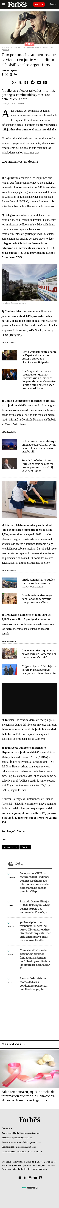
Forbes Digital (9, 70)
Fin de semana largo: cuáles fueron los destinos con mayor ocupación (38, 583)
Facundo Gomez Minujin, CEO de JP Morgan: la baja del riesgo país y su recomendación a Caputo (35, 907)
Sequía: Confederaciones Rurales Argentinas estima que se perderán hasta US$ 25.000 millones (37, 465)
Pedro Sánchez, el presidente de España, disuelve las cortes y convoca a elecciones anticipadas (39, 357)
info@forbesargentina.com (21, 1138)
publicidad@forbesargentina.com (25, 1133)
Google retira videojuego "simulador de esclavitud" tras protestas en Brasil (37, 599)
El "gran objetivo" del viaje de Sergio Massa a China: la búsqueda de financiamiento (39, 670)
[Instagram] (30, 1178)
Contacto (30, 1162)
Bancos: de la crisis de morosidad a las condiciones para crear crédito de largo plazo (34, 984)
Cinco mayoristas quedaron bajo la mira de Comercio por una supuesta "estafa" (39, 654)
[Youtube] (35, 1178)
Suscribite (39, 4)
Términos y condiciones (24, 1166)
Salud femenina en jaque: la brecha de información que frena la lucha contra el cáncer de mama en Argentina (28, 1096)
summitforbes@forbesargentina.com (25, 1143)
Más (33, 864)
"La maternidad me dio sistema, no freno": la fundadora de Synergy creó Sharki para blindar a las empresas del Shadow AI (35, 959)
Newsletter (18, 1162)
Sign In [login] (53, 4)
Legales (41, 1166)
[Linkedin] (40, 1178)
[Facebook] (20, 1178)
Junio (25, 847)
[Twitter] (25, 1178)
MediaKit (6, 1162)
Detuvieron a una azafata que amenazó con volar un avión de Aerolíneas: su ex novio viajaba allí (39, 446)
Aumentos (10, 847)
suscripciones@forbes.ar (25, 1147)
